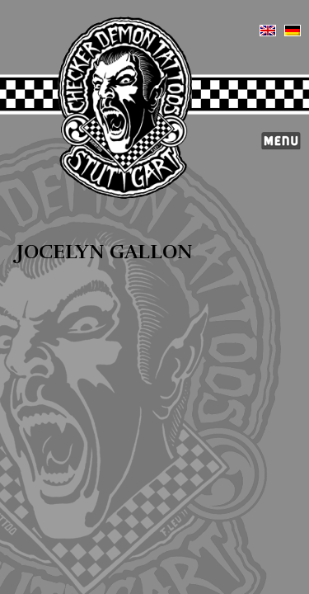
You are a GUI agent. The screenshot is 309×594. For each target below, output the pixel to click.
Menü (281, 141)
